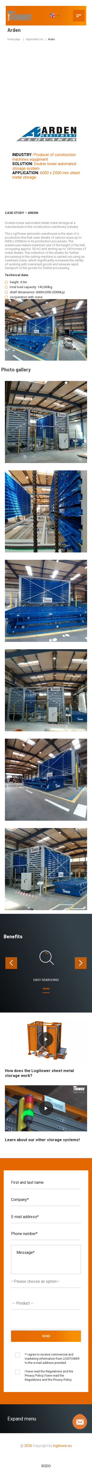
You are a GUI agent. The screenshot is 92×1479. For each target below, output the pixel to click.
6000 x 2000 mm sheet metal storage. (46, 175)
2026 (28, 1446)
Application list (34, 39)
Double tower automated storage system (44, 166)
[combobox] (46, 1303)
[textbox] (47, 1303)
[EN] (54, 16)
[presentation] (11, 963)
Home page (13, 39)
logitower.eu (62, 1446)
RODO (46, 1466)
